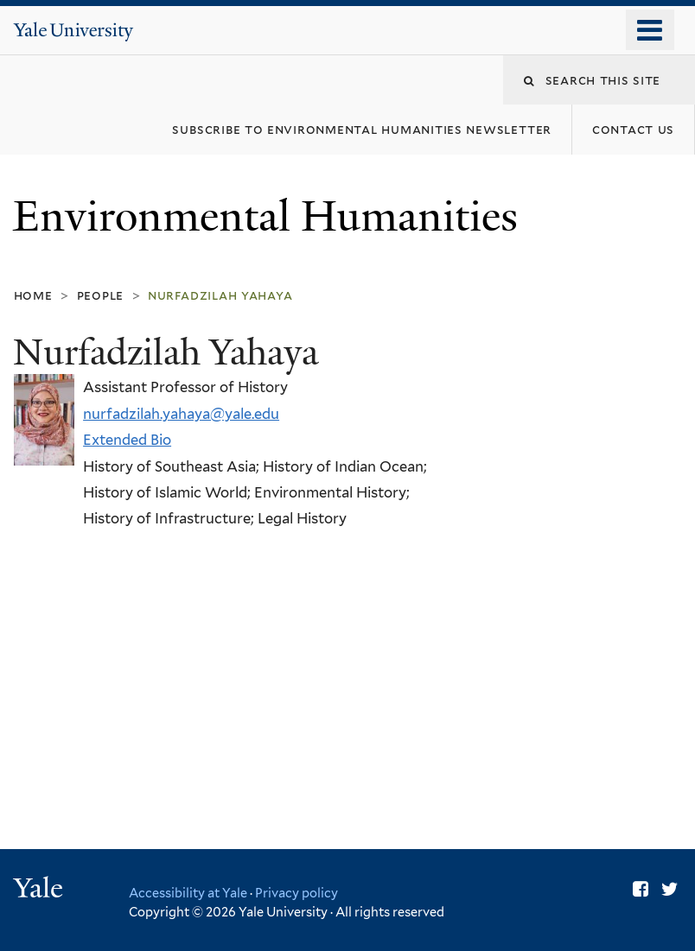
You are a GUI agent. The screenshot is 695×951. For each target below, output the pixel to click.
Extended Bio (127, 439)
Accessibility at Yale (188, 892)
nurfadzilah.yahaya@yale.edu (181, 413)
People (100, 295)
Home (33, 295)
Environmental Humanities (270, 216)
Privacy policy (296, 892)
